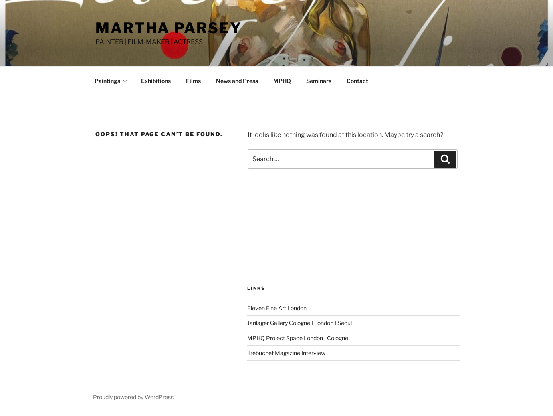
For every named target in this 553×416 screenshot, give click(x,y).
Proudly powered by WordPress (133, 397)
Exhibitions (156, 80)
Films (193, 80)
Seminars (318, 80)
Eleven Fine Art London (277, 308)
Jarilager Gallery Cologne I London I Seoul (299, 322)
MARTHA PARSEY (168, 28)
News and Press (237, 80)
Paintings (111, 80)
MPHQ (282, 80)
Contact (357, 80)
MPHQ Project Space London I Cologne (297, 338)
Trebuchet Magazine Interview (286, 352)
